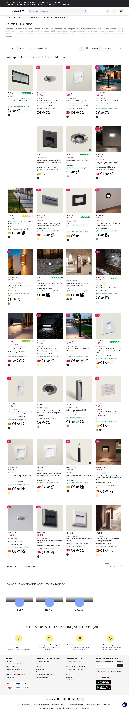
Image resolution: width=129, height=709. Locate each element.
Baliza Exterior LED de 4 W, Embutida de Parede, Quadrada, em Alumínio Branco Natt (49, 475)
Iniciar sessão (10, 677)
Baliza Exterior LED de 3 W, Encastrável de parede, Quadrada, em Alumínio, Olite (49, 162)
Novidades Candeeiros (73, 661)
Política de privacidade (41, 704)
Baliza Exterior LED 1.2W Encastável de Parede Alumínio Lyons (108, 224)
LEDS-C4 (49, 610)
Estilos (68, 675)
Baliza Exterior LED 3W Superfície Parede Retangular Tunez (18, 348)
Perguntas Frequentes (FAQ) (15, 675)
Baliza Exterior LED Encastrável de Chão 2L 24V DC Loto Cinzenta (48, 102)
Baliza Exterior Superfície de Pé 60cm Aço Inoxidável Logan (108, 102)
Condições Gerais (24, 704)
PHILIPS (19, 610)
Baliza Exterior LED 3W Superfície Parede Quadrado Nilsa (77, 102)
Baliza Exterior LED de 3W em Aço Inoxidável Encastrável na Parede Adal (79, 225)
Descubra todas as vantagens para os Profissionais (55, 4)
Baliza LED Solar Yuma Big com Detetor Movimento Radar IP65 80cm (108, 287)
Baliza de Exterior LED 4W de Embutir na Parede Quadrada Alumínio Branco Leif (20, 477)
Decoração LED (18, 17)
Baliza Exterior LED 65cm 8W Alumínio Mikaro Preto (78, 476)
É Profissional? (10, 672)
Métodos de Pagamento (14, 669)
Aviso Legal (106, 704)
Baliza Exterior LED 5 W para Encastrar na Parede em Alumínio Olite (20, 413)
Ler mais (9, 37)
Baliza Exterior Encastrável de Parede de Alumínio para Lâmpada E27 (20, 100)
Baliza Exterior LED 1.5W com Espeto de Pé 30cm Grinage (20, 222)
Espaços (68, 672)
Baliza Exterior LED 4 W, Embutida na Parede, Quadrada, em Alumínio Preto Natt (108, 478)
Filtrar (11, 48)
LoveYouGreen (70, 680)
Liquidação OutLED (42, 677)
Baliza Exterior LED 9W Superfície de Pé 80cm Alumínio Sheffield (79, 284)
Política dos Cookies (58, 704)
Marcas (38, 664)
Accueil (8, 17)
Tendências (70, 664)
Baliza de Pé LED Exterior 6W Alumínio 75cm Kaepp (78, 350)
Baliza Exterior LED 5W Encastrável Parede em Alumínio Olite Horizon (107, 163)
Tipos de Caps (40, 667)
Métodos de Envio (11, 667)
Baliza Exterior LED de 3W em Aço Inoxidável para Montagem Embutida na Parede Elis (108, 414)
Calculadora (40, 669)
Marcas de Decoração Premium (76, 667)
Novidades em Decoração (74, 669)
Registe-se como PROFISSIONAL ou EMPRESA (22, 4)
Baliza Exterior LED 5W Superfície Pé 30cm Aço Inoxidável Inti (107, 540)
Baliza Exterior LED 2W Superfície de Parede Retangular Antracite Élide (48, 224)
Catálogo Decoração (34, 17)
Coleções (69, 677)
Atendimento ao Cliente (14, 664)
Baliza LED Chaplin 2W (15, 542)
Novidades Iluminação (43, 661)
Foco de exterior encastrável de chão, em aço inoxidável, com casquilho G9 (49, 412)
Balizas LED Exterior (61, 17)
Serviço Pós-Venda (93, 704)
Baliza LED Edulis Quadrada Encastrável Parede (50, 542)
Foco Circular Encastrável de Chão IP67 (77, 161)
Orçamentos (40, 672)
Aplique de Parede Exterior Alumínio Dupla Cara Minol (19, 287)
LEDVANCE (79, 610)
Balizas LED (48, 17)
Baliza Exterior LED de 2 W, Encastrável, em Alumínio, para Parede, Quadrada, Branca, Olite (108, 351)
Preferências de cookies (76, 704)
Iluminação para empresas (45, 675)
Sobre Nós (9, 661)
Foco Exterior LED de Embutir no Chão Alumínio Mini (49, 284)
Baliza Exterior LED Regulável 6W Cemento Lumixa (76, 411)
